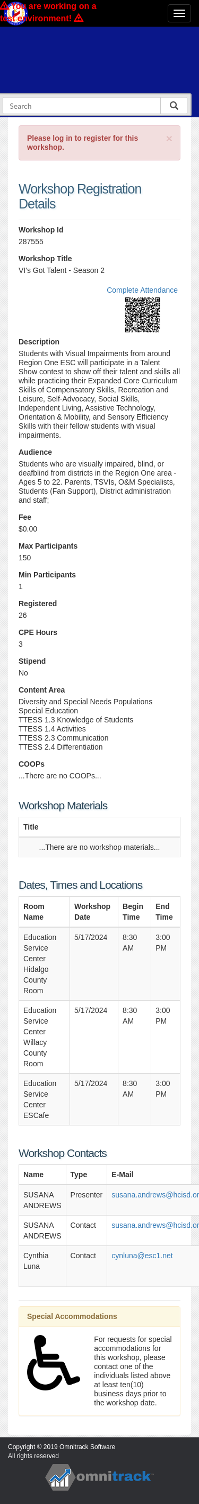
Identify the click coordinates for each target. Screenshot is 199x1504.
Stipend (32, 661)
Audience (35, 452)
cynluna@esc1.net (141, 1255)
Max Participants (48, 546)
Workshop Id (41, 230)
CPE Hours (38, 632)
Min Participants (47, 574)
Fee (25, 517)
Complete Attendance (142, 290)
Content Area (42, 690)
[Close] (169, 138)
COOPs (32, 764)
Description (39, 341)
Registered (38, 603)
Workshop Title (45, 258)
